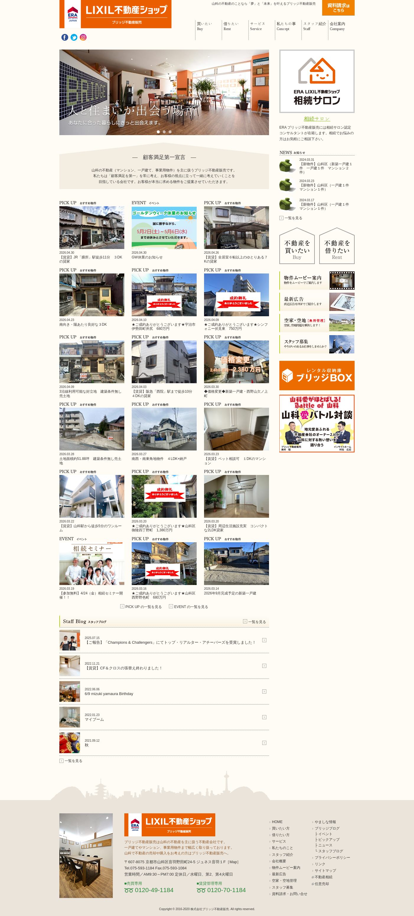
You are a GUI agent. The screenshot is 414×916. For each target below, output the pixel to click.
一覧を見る (257, 622)
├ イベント (323, 834)
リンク (320, 864)
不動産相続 (323, 877)
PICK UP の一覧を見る (143, 607)
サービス (279, 841)
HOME (277, 822)
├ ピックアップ (327, 840)
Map (233, 862)
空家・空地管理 (284, 881)
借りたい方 (281, 835)
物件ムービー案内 (286, 868)
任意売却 (322, 884)
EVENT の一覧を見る (191, 607)
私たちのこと (282, 848)
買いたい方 (281, 828)
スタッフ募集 (282, 887)
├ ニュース (323, 845)
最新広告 (279, 874)
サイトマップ (325, 871)
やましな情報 (325, 822)
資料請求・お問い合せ (289, 894)
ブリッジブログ (327, 828)
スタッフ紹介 (282, 855)
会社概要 (279, 861)
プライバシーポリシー (332, 858)
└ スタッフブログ (329, 851)
